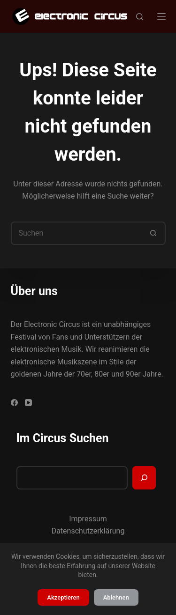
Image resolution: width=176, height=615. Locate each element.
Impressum (88, 518)
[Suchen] (139, 16)
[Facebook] (14, 402)
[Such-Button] (154, 233)
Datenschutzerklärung (88, 530)
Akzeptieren (63, 597)
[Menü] (161, 16)
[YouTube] (28, 402)
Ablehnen (116, 597)
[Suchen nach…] (76, 233)
